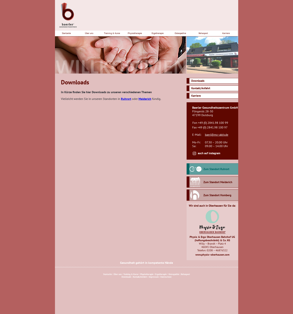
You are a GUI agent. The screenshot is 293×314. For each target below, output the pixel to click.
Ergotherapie (158, 33)
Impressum (154, 277)
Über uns (89, 33)
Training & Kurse (112, 33)
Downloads (197, 81)
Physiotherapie (135, 33)
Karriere (226, 33)
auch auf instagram (209, 153)
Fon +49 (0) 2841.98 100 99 (210, 123)
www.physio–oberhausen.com (212, 254)
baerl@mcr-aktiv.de (216, 134)
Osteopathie (180, 33)
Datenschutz (165, 277)
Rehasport (203, 33)
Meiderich (145, 99)
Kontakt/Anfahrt (200, 88)
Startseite (66, 33)
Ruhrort (126, 99)
